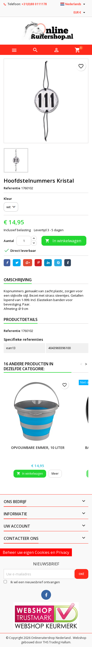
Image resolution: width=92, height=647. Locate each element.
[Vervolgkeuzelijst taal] (73, 4)
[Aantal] (23, 241)
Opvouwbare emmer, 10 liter (38, 447)
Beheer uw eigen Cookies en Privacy (36, 552)
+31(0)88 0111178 (34, 4)
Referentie (12, 188)
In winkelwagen (63, 240)
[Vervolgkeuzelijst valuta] (80, 12)
